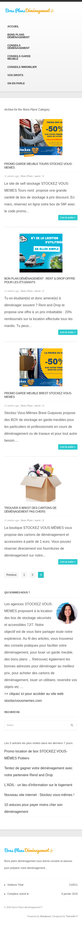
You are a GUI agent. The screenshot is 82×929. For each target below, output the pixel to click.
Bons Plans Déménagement (18, 36)
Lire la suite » (67, 217)
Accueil (13, 26)
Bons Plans (27, 176)
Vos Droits (15, 75)
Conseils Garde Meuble (18, 57)
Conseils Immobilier (22, 67)
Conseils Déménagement (18, 47)
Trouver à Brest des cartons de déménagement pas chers (30, 509)
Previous (11, 574)
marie (38, 176)
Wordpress (45, 916)
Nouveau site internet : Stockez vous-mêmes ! (39, 795)
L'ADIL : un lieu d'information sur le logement (38, 785)
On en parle (16, 83)
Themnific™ (72, 916)
